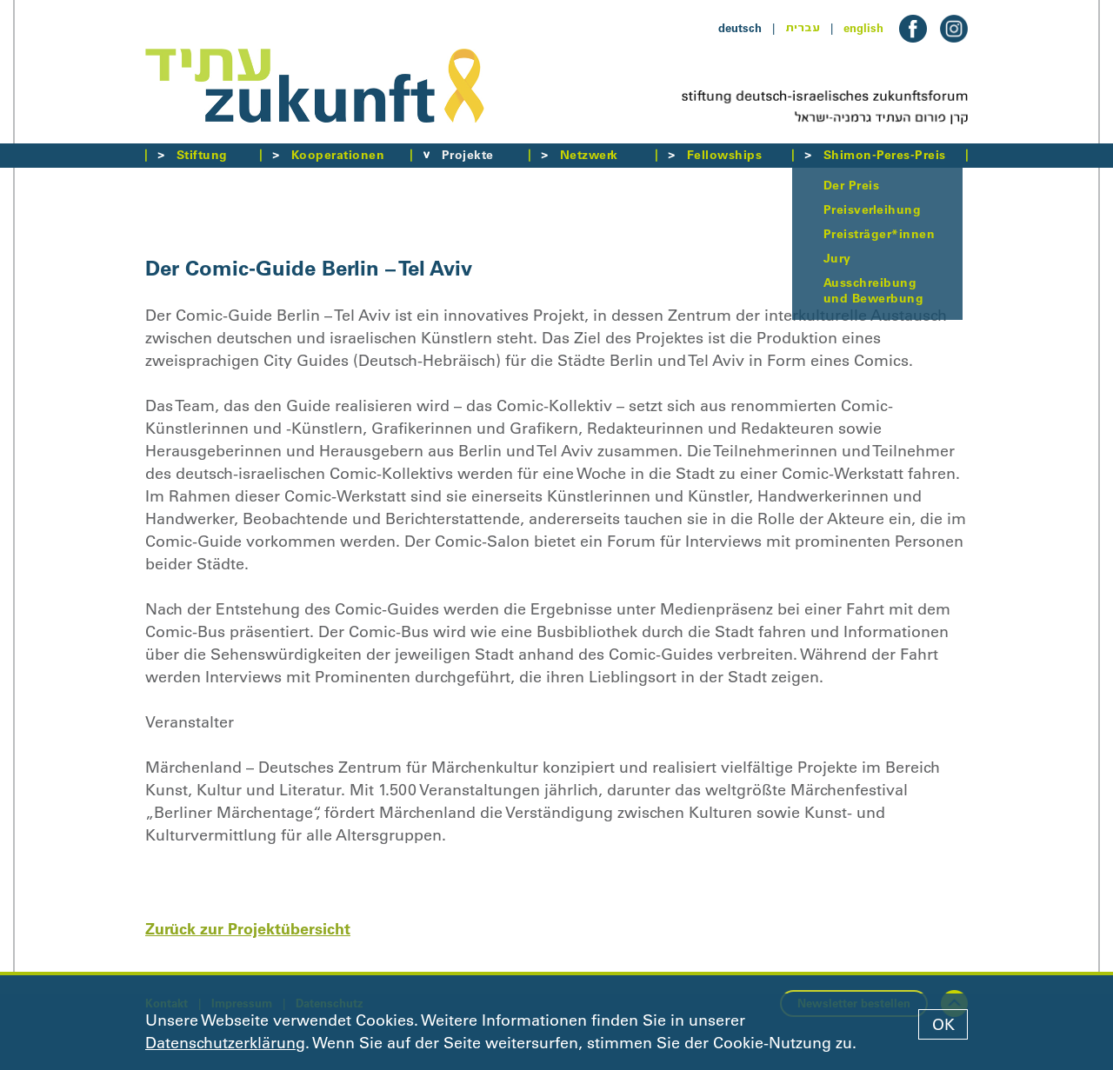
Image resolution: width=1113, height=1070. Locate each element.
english (863, 28)
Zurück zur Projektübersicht (247, 929)
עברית (802, 28)
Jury (837, 258)
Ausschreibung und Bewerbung (873, 290)
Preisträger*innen (879, 234)
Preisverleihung (872, 209)
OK (943, 1024)
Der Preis (851, 185)
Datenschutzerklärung (225, 1043)
